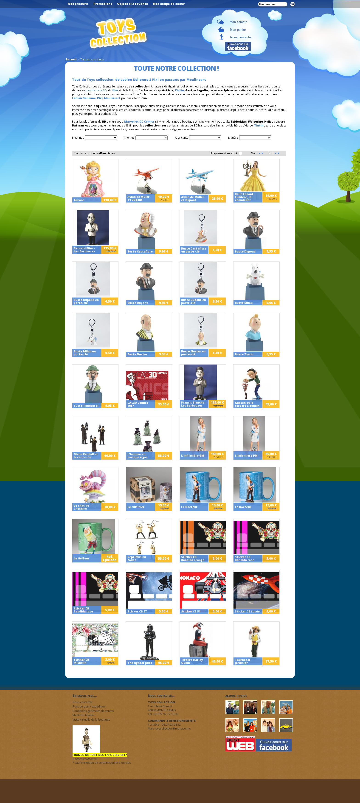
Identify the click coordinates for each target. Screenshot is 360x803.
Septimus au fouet (136, 558)
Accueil (71, 59)
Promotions (102, 4)
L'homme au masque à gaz (137, 455)
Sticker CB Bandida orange (192, 558)
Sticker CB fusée (247, 611)
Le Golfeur (81, 558)
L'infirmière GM (192, 456)
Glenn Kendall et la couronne (86, 455)
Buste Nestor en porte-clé (193, 352)
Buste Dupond (245, 251)
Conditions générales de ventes (93, 711)
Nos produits (78, 4)
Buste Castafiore (140, 251)
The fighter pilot (139, 663)
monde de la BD (96, 90)
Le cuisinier (135, 507)
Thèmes (129, 138)
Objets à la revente (132, 4)
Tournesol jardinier (242, 661)
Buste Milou (244, 303)
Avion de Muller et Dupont (192, 198)
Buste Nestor (137, 354)
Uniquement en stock (226, 153)
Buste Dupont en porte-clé (193, 301)
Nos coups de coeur (169, 4)
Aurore (79, 200)
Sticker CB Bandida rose (244, 558)
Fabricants (181, 138)
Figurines (78, 138)
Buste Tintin (244, 354)
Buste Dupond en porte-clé (86, 301)
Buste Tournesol (86, 406)
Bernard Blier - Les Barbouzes (84, 249)
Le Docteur (189, 507)
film (115, 90)
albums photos (236, 695)
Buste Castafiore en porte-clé (193, 250)
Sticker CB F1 (190, 611)
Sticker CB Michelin (81, 661)
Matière (233, 138)
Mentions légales (83, 715)
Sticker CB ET (137, 611)
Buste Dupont (137, 303)
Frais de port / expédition (89, 706)
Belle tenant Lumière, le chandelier (244, 197)
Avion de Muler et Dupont (138, 198)
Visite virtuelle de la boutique (91, 720)
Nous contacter (83, 702)
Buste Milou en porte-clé (85, 352)
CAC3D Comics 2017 (137, 404)
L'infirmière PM (246, 456)
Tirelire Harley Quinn (192, 661)
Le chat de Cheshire (81, 507)
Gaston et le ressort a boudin (247, 404)
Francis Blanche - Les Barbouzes (193, 404)
